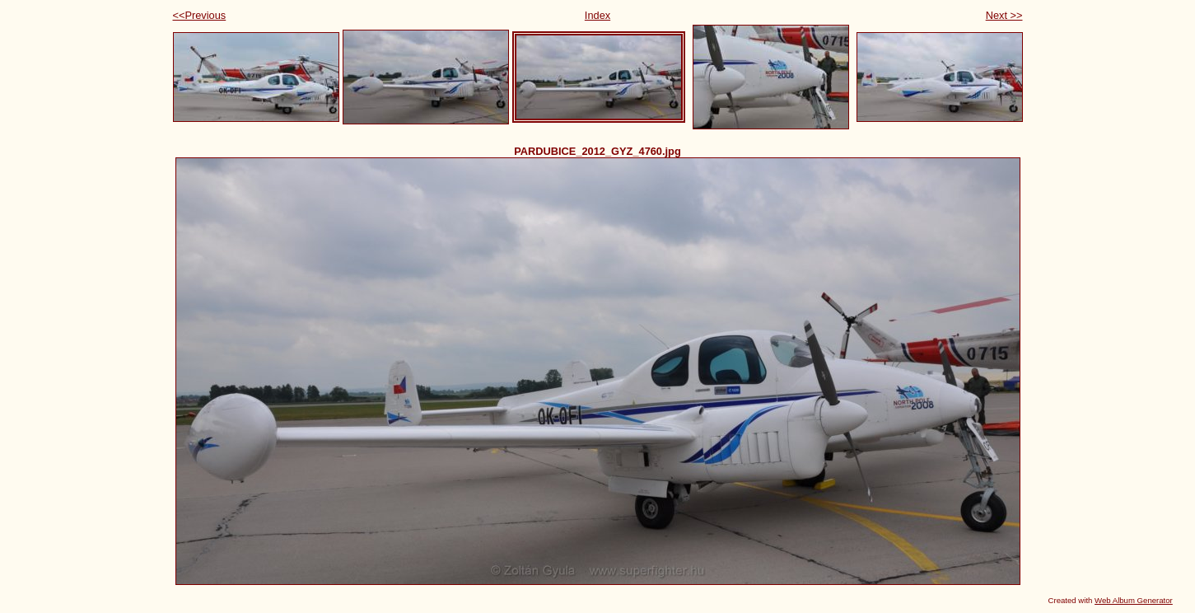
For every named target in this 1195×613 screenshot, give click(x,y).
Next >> (1004, 15)
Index (597, 15)
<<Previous (199, 15)
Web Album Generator (1134, 600)
